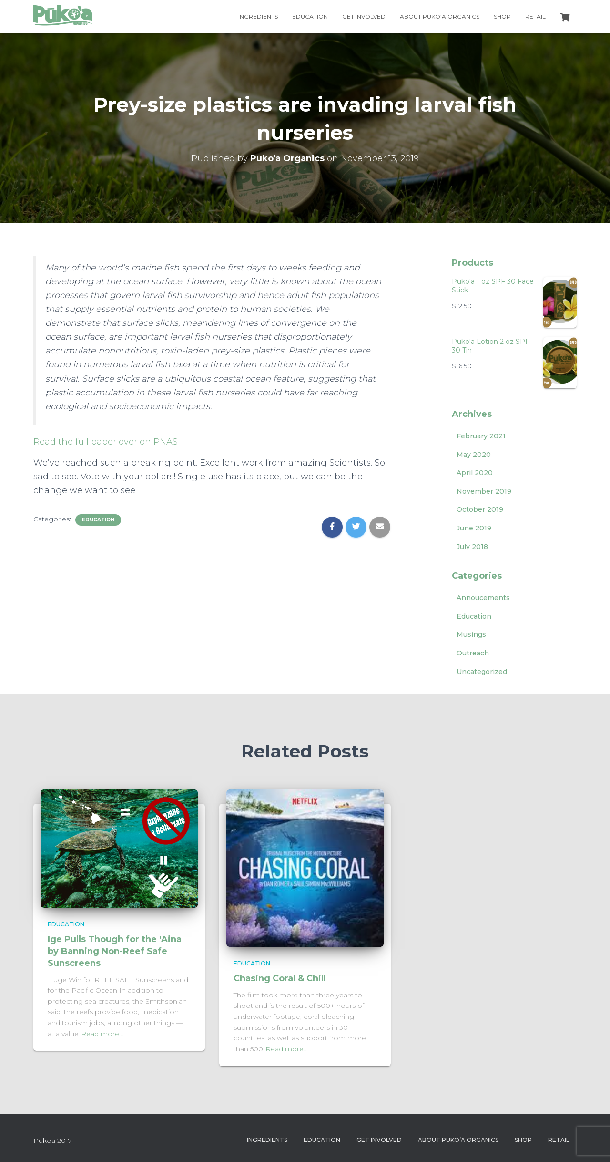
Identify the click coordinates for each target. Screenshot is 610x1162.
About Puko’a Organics (439, 16)
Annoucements (483, 597)
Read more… (102, 1033)
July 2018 (472, 546)
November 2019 (484, 491)
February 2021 (481, 436)
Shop (502, 16)
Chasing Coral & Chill (280, 978)
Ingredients (258, 16)
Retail (535, 16)
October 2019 (480, 509)
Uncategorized (482, 671)
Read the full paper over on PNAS (105, 441)
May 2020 (474, 454)
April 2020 (475, 472)
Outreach (473, 653)
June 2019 (474, 528)
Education (310, 16)
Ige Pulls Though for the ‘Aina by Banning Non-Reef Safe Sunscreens (115, 951)
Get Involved (364, 16)
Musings (471, 634)
